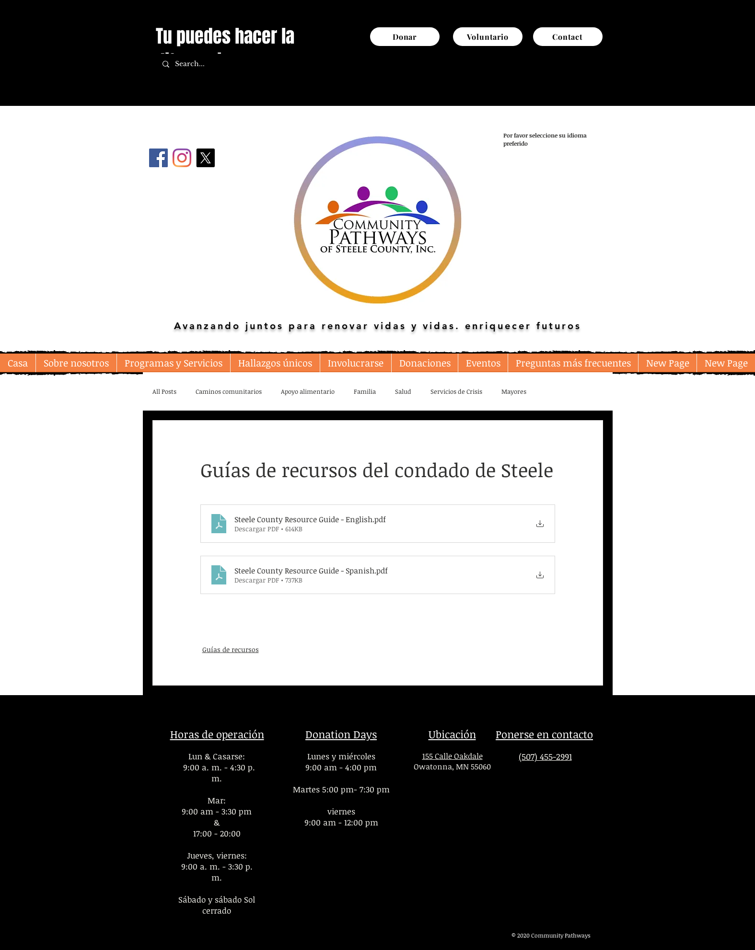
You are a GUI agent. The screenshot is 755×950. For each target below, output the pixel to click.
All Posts (164, 391)
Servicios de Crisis (456, 391)
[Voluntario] (488, 36)
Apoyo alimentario (308, 391)
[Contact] (568, 36)
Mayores (513, 391)
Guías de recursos (230, 649)
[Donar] (405, 36)
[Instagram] (182, 158)
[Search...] (228, 64)
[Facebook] (158, 158)
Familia (365, 391)
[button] (75, 363)
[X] (205, 158)
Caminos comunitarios (229, 391)
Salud (403, 391)
